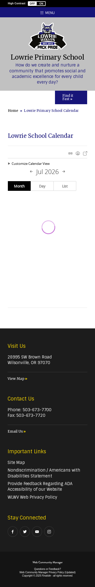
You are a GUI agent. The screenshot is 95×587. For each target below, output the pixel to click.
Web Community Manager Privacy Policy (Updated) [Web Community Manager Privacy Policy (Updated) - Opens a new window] (47, 572)
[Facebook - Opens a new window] (13, 531)
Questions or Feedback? (47, 569)
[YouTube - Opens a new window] (37, 531)
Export (85, 153)
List (65, 186)
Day (42, 186)
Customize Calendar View (31, 163)
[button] (37, 3)
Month (19, 186)
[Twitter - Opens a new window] (25, 531)
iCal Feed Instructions (70, 153)
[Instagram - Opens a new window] (49, 531)
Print (78, 153)
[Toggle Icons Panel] (71, 97)
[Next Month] (63, 171)
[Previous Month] (31, 171)
